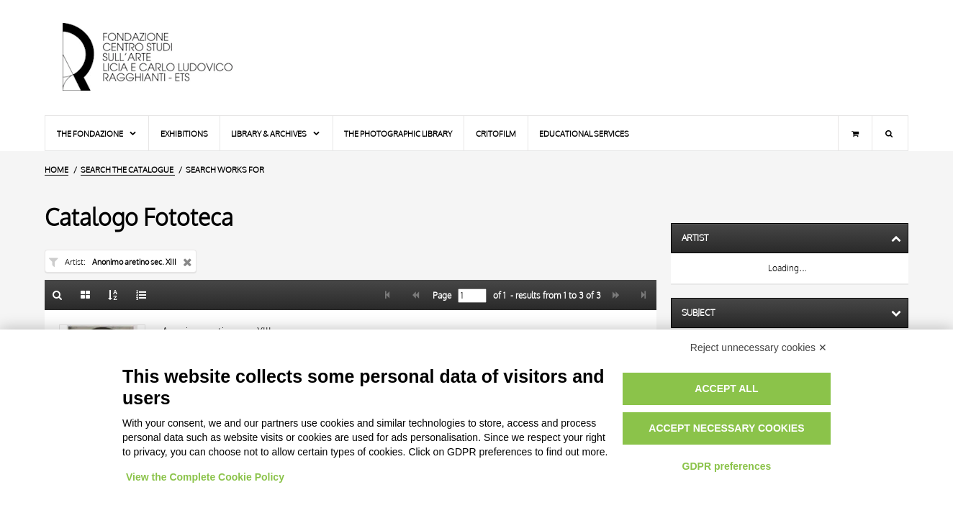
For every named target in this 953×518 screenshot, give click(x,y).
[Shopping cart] (855, 133)
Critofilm (496, 133)
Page (440, 296)
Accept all (726, 388)
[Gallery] (86, 295)
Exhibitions (184, 133)
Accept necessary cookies (726, 428)
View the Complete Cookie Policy (205, 477)
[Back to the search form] (58, 295)
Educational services (584, 133)
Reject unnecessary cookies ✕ (758, 347)
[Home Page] (160, 57)
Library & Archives (276, 133)
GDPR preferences (727, 466)
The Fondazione (97, 133)
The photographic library (398, 133)
